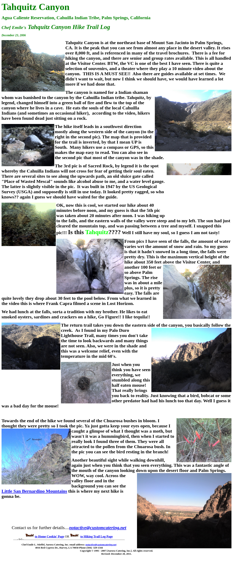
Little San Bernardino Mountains (34, 491)
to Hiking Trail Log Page (96, 536)
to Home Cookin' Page (49, 536)
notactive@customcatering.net (97, 527)
